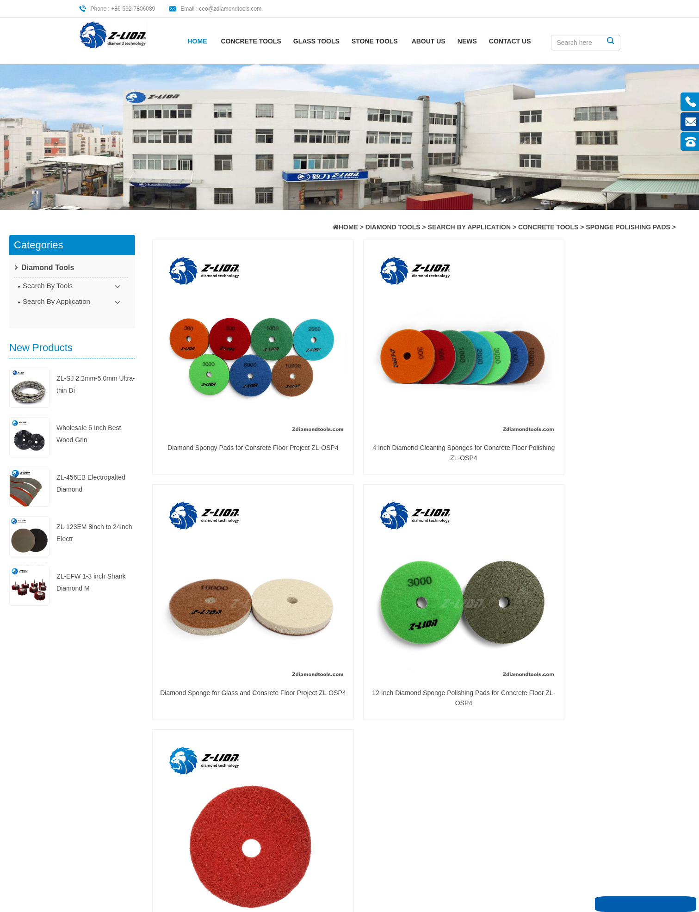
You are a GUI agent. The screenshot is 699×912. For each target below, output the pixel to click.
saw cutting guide (226, 708)
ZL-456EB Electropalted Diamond (90, 464)
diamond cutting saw (231, 722)
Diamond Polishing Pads (237, 765)
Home (197, 41)
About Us (428, 41)
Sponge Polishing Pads (628, 227)
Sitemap (108, 782)
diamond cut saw (226, 779)
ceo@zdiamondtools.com (230, 9)
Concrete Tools (251, 41)
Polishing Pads (223, 736)
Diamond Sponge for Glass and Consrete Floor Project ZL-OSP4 (489, 379)
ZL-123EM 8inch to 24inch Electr (94, 514)
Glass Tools (316, 41)
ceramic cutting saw (230, 693)
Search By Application (469, 227)
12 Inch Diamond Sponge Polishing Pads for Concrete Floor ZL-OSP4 (626, 379)
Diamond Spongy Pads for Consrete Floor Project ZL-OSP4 (216, 379)
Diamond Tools (393, 227)
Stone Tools (375, 41)
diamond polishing (228, 751)
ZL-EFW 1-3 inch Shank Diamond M (90, 563)
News (467, 41)
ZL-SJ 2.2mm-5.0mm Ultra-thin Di (95, 365)
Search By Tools (48, 286)
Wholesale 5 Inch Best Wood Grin (88, 415)
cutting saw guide (226, 679)
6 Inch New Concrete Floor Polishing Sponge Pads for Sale (215, 550)
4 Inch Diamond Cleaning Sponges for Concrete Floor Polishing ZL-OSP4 (353, 379)
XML (103, 797)
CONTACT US (510, 41)
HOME (348, 227)
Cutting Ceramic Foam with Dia (395, 680)
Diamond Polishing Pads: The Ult (392, 736)
